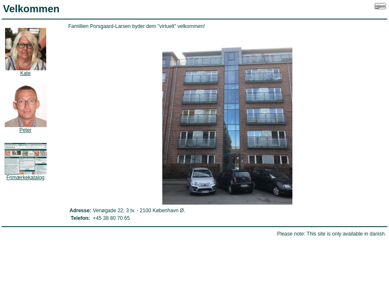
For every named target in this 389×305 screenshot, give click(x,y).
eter (25, 130)
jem (380, 6)
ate (25, 73)
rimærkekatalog (25, 177)
